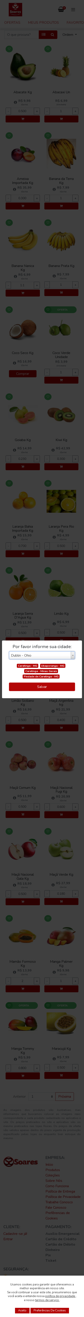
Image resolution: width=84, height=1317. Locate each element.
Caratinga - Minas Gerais (41, 671)
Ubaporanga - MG (52, 666)
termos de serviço (47, 1300)
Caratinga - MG (27, 666)
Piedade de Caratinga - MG (41, 676)
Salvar (42, 686)
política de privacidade (60, 1296)
